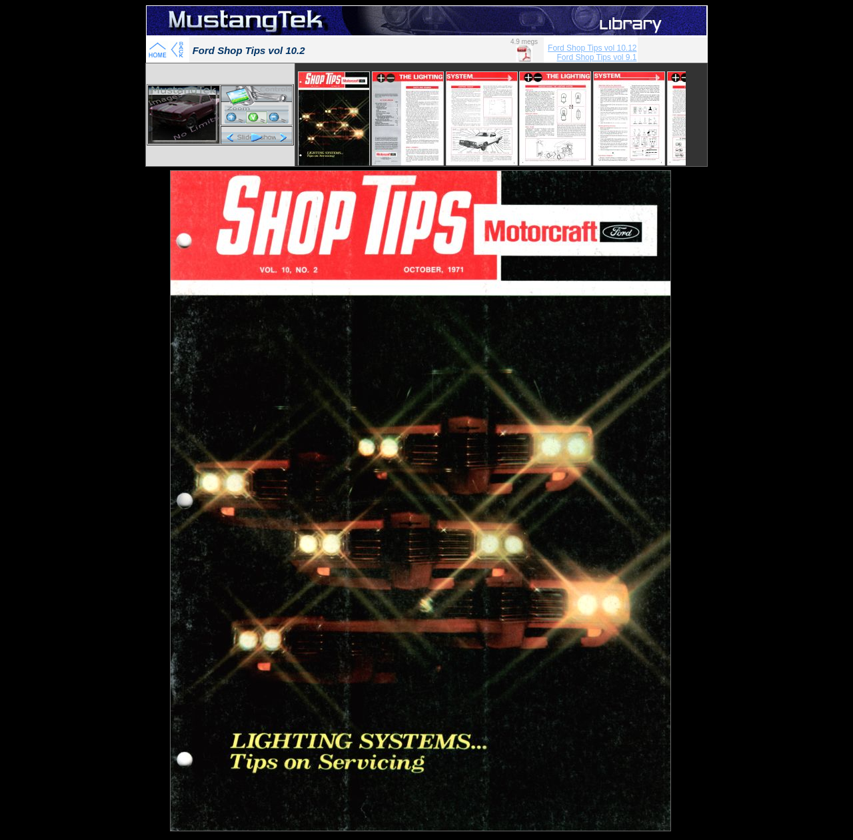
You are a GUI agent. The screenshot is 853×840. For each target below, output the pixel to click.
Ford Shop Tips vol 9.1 (596, 57)
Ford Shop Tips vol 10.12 (592, 48)
